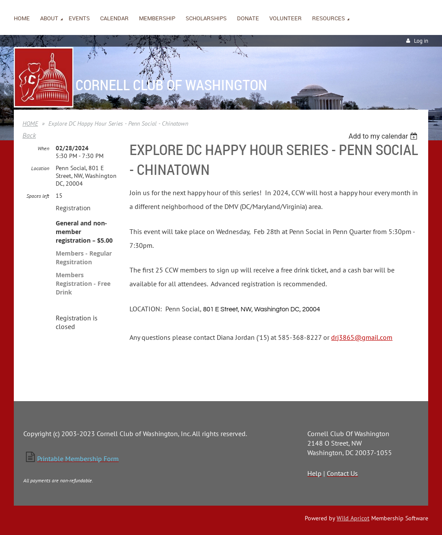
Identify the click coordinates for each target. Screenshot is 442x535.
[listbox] (384, 136)
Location (40, 168)
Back (29, 135)
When (43, 148)
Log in (421, 40)
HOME (30, 123)
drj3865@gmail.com (361, 337)
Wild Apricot (353, 518)
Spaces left (37, 196)
